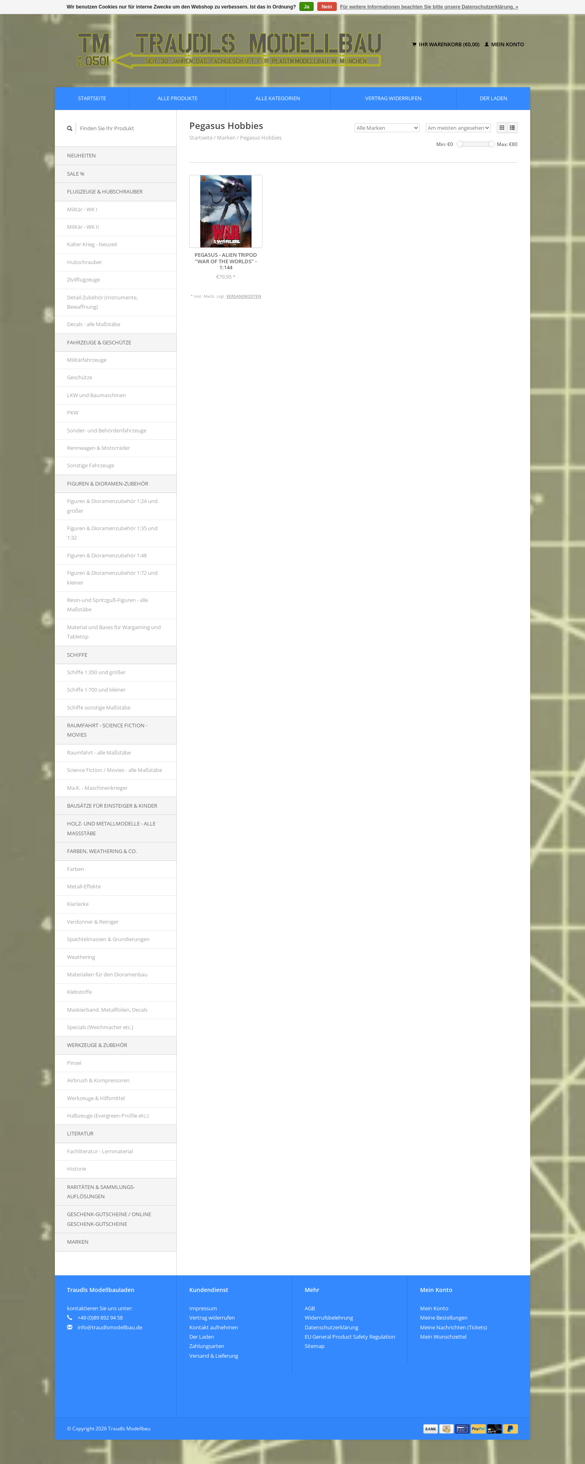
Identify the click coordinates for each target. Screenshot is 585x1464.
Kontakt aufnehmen (213, 1327)
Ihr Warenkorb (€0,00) (446, 44)
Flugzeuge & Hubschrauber (105, 191)
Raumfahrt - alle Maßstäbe (99, 752)
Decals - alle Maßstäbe (93, 324)
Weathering (81, 957)
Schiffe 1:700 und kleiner (96, 689)
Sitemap (315, 1346)
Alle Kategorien (278, 98)
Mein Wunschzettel (443, 1336)
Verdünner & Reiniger (93, 921)
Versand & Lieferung (213, 1355)
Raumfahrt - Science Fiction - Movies (107, 730)
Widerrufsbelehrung (329, 1317)
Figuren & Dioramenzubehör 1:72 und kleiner (112, 577)
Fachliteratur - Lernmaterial (100, 1151)
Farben (75, 869)
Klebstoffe (79, 991)
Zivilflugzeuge (83, 279)
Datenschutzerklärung (331, 1327)
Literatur (80, 1133)
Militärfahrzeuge (86, 359)
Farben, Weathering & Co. (102, 851)
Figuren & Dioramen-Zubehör (107, 483)
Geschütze (79, 377)
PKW (72, 412)
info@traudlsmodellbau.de (110, 1327)
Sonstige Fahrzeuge (90, 465)
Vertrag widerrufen (393, 98)
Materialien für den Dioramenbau (107, 974)
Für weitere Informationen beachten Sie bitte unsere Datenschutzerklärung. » (429, 7)
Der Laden (493, 98)
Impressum (203, 1308)
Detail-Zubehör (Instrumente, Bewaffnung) (102, 302)
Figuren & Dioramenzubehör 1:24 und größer (112, 505)
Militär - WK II (83, 226)
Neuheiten (81, 155)
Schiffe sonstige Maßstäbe (98, 707)
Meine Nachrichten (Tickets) (453, 1327)
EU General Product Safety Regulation (350, 1336)
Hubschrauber (84, 262)
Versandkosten (243, 296)
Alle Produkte (177, 98)
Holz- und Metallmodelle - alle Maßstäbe (111, 828)
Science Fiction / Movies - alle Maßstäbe (114, 770)
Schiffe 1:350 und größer (96, 672)
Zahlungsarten (206, 1346)
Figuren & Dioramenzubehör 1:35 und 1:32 (112, 533)
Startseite (92, 98)
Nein (327, 7)
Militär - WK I (82, 209)
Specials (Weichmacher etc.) (100, 1027)
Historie (76, 1168)
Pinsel (74, 1062)
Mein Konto (504, 44)
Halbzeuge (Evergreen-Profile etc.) (108, 1115)
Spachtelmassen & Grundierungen (108, 939)
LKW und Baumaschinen (96, 395)
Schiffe (77, 654)
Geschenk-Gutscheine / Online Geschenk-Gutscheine (109, 1218)
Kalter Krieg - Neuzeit (92, 244)
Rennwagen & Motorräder (98, 447)
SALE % (75, 173)
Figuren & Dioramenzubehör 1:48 (107, 555)
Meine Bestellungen (444, 1317)
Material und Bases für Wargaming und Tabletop (114, 631)
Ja (306, 7)
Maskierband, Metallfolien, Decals (107, 1009)
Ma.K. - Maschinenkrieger (97, 787)
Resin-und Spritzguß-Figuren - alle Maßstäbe (107, 604)
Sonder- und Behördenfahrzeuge (106, 430)
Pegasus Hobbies (261, 137)
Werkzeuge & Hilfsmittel (96, 1098)
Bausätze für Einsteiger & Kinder (112, 805)
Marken (78, 1241)
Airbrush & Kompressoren (98, 1080)
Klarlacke (78, 903)
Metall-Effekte (84, 886)
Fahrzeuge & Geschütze (99, 342)
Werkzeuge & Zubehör (97, 1045)
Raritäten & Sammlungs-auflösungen (101, 1191)
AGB (310, 1308)
